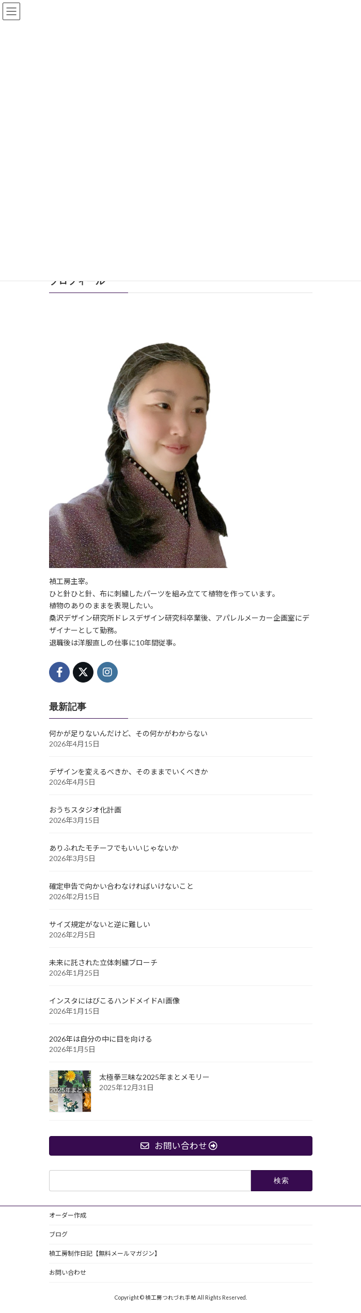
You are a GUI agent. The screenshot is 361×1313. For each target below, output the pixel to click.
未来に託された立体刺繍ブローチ (103, 962)
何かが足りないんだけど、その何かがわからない (128, 733)
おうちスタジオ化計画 (85, 809)
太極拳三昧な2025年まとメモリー (154, 1077)
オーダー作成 (67, 1215)
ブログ (58, 1234)
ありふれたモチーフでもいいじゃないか (114, 848)
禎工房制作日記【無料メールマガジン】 (105, 1253)
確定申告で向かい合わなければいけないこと (121, 886)
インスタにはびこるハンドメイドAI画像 (114, 1000)
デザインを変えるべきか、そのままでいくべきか (128, 771)
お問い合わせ (67, 1272)
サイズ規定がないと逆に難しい (99, 924)
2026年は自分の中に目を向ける (100, 1038)
